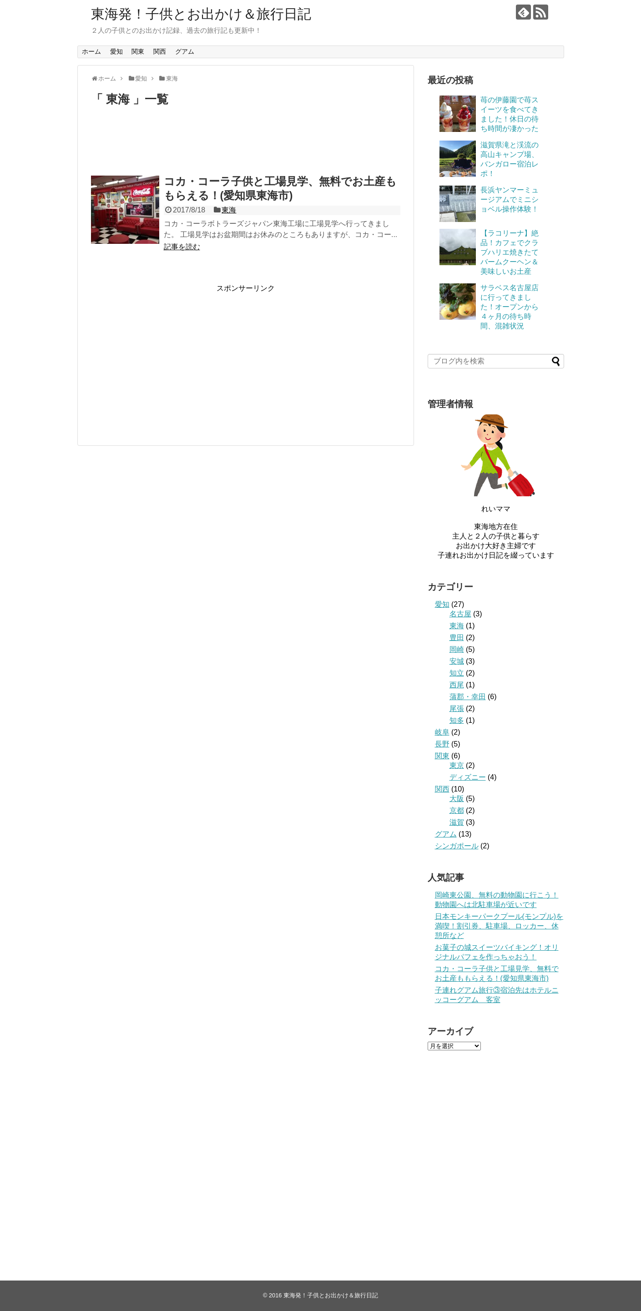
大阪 (456, 798)
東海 (229, 210)
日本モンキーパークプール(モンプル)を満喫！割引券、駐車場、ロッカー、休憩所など (499, 926)
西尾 (456, 685)
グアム (184, 51)
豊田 (456, 637)
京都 (456, 810)
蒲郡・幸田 (467, 697)
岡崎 (456, 649)
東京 (456, 765)
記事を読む (182, 247)
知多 (456, 720)
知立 (456, 673)
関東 (137, 51)
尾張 (456, 708)
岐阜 (442, 732)
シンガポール (457, 846)
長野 (442, 744)
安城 (456, 661)
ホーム (91, 51)
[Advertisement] (245, 145)
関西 (159, 51)
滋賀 (456, 822)
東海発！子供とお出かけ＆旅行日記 (201, 13)
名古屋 (460, 614)
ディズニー (467, 777)
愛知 (116, 51)
